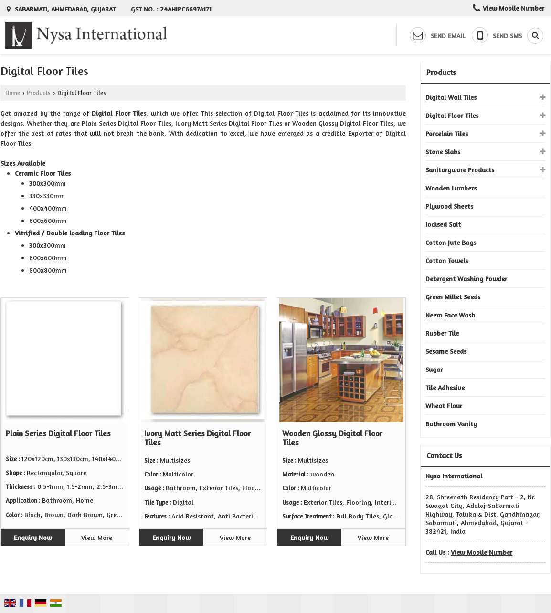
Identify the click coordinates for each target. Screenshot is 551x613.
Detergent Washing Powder (466, 279)
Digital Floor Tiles (451, 115)
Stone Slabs (442, 152)
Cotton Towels (446, 260)
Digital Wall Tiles (451, 97)
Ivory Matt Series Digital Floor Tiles (197, 438)
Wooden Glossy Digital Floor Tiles (332, 438)
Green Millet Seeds (452, 297)
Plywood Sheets (449, 206)
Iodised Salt (443, 224)
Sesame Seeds (445, 351)
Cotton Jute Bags (450, 242)
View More (96, 537)
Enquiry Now (33, 537)
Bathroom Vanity (451, 424)
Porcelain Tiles (446, 133)
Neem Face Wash (450, 315)
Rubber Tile (442, 333)
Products (39, 92)
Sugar (434, 369)
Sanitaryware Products (459, 170)
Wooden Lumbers (451, 188)
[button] (513, 8)
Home (12, 92)
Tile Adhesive (445, 387)
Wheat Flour (443, 406)
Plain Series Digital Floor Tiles (58, 433)
